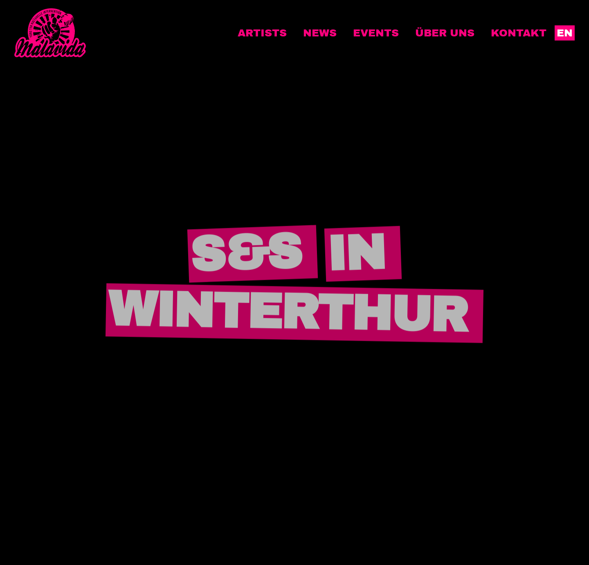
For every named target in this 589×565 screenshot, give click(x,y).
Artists (262, 33)
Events (376, 33)
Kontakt (518, 33)
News (320, 33)
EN (565, 33)
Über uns (444, 33)
